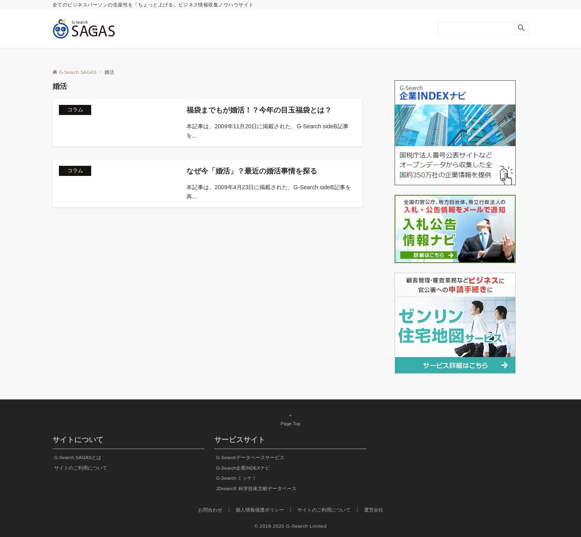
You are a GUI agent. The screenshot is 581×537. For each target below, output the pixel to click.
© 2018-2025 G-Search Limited (291, 526)
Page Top (290, 419)
